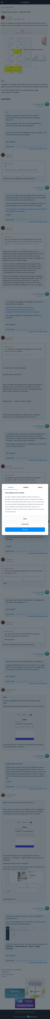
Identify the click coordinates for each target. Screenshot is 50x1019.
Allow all (25, 529)
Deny (25, 519)
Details (25, 487)
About (40, 487)
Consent (10, 487)
